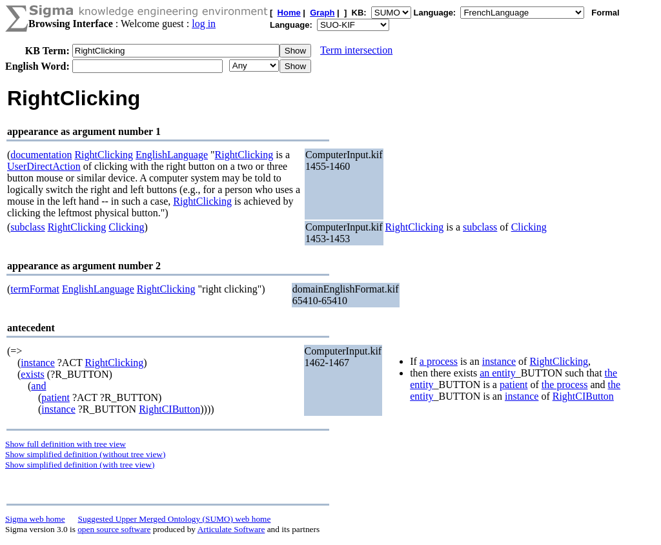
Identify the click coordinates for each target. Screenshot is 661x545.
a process (439, 361)
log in (204, 23)
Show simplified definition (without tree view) (85, 454)
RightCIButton (169, 409)
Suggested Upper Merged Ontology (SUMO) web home (174, 519)
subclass (27, 226)
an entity (498, 372)
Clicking (126, 226)
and (38, 385)
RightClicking (103, 154)
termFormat (34, 288)
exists (32, 374)
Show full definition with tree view (65, 444)
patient (55, 397)
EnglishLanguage (172, 154)
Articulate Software (231, 529)
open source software (113, 529)
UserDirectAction (44, 166)
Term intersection (356, 50)
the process (565, 384)
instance (37, 362)
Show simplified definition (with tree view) (79, 464)
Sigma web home (35, 519)
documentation (41, 154)
